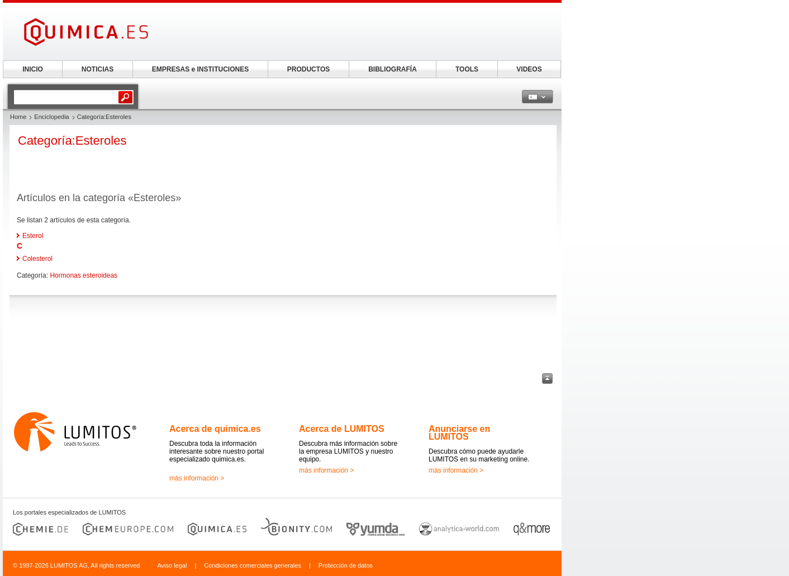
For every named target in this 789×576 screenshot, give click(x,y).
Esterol (32, 236)
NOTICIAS (97, 69)
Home (18, 116)
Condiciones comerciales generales (252, 565)
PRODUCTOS (308, 69)
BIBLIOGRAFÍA (392, 69)
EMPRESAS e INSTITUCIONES (200, 69)
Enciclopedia (51, 116)
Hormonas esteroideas (83, 275)
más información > (196, 478)
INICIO (32, 69)
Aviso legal (172, 565)
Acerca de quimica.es (215, 429)
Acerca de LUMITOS (341, 429)
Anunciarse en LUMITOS (459, 432)
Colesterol (37, 259)
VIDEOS (528, 69)
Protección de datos (346, 565)
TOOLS (466, 69)
